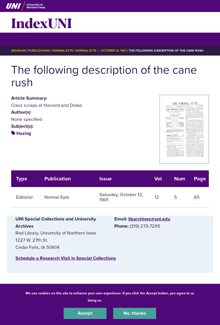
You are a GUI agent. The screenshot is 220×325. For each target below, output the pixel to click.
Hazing (23, 133)
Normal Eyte (62, 50)
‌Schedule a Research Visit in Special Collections (65, 258)
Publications (39, 50)
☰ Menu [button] (21, 39)
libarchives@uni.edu (149, 219)
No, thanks (134, 313)
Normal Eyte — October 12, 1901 (101, 50)
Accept (85, 313)
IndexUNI (41, 22)
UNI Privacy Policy (118, 300)
